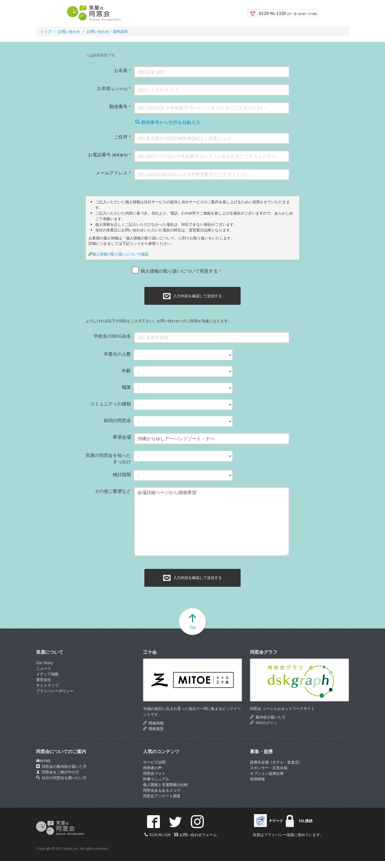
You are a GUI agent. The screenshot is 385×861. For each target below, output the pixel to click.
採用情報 (257, 778)
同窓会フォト (154, 773)
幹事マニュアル (156, 778)
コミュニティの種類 (110, 404)
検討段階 (122, 474)
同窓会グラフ (263, 652)
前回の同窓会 (117, 420)
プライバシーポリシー (55, 690)
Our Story (44, 662)
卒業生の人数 (117, 354)
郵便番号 (118, 106)
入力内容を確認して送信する (192, 296)
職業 (126, 387)
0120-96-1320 (288, 13)
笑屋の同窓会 (93, 13)
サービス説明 (154, 762)
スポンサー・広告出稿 (268, 767)
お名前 (121, 70)
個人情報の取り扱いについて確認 (120, 254)
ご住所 (121, 137)
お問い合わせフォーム (198, 834)
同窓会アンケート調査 (161, 795)
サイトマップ (47, 685)
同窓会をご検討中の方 (59, 772)
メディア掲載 (47, 673)
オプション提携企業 (267, 773)
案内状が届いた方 (270, 717)
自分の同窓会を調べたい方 (63, 777)
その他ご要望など (113, 491)
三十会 (150, 652)
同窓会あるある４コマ (161, 790)
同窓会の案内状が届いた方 (63, 766)
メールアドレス (112, 173)
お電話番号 (108, 155)
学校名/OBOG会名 (112, 336)
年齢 (126, 370)
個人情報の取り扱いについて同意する (176, 270)
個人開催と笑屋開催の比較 (165, 784)
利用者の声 (152, 767)
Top (192, 621)
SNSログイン (266, 722)
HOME (45, 760)
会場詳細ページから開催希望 (212, 522)
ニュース (43, 668)
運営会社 (43, 679)
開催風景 (155, 728)
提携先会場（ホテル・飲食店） (276, 762)
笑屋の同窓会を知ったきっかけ (108, 458)
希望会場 (122, 437)
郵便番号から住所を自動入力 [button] (167, 122)
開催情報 (155, 723)
